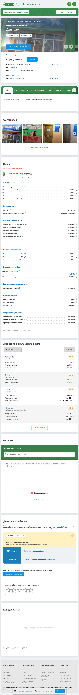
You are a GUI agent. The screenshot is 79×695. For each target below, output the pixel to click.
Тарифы (43, 680)
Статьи (24, 672)
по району (71, 12)
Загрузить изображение (29, 678)
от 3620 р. (70, 380)
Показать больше (39, 427)
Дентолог (9, 375)
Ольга (7, 390)
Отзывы (25, 12)
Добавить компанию (28, 675)
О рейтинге (6, 678)
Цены (19, 12)
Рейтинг (59, 90)
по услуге (61, 12)
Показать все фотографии (39, 147)
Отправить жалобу (65, 678)
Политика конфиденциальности (9, 682)
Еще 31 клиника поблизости (18, 46)
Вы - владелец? (11, 55)
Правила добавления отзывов (28, 682)
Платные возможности (48, 672)
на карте (55, 64)
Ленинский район (14, 78)
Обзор (7, 90)
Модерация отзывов (66, 681)
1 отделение (12, 67)
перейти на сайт (14, 75)
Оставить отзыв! (39, 499)
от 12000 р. (70, 382)
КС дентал (9, 408)
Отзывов (25, 35)
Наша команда (7, 675)
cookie (29, 691)
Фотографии (19, 90)
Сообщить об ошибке (66, 675)
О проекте (6, 672)
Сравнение (39, 90)
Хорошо (59, 691)
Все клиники (9, 12)
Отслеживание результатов (45, 676)
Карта (69, 90)
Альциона (9, 357)
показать (32, 59)
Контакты (63, 672)
